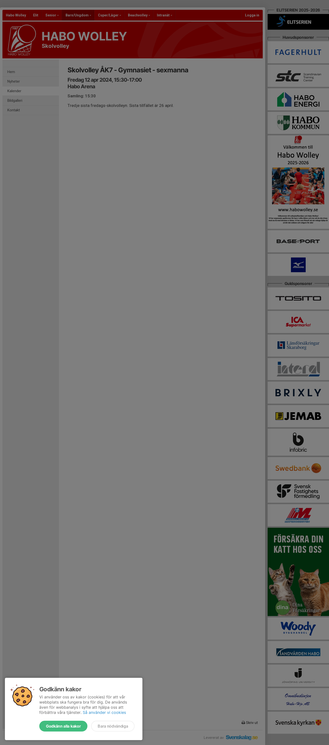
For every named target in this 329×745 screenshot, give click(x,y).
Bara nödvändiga (113, 726)
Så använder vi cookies (104, 712)
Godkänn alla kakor (63, 726)
